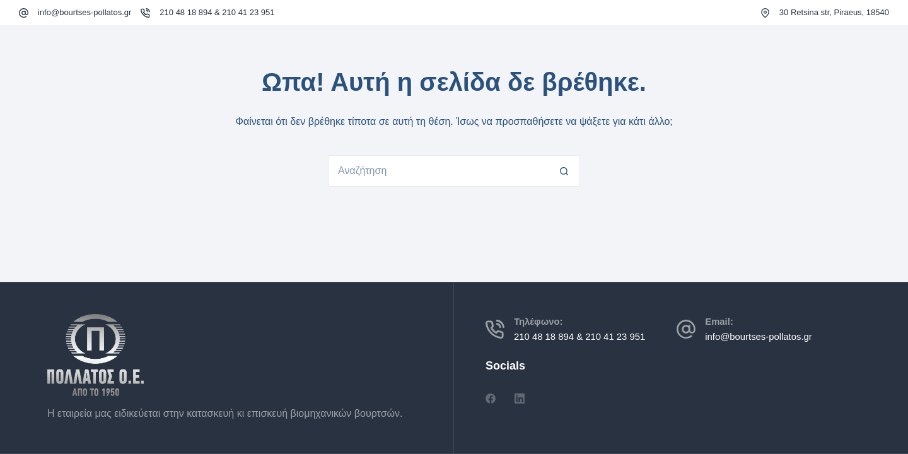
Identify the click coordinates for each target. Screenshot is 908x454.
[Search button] (564, 171)
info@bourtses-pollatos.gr (84, 12)
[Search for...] (438, 171)
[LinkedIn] (520, 398)
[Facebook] (491, 398)
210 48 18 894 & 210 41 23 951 (217, 12)
